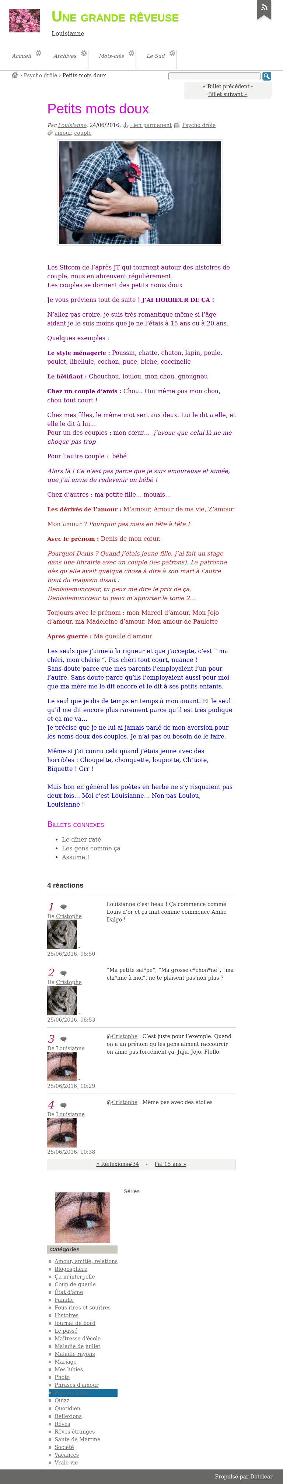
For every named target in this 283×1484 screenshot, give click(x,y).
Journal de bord (75, 1323)
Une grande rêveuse (115, 16)
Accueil (15, 75)
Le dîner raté (81, 839)
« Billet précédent (226, 86)
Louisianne (72, 125)
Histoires (66, 1315)
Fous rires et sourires (83, 1308)
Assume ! (76, 857)
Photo (62, 1377)
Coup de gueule (75, 1284)
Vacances (67, 1455)
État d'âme (69, 1292)
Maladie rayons (75, 1354)
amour (63, 133)
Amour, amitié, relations (86, 1261)
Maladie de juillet (77, 1346)
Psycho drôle (40, 75)
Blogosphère (71, 1269)
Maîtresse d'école (78, 1339)
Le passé (66, 1331)
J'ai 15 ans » (170, 1164)
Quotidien (67, 1408)
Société (64, 1447)
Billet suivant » (228, 94)
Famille (64, 1300)
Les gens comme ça (91, 848)
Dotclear (261, 1477)
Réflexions (68, 1416)
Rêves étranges (75, 1432)
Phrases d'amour (76, 1385)
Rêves (62, 1424)
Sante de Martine (77, 1439)
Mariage (66, 1362)
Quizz (62, 1400)
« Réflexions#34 (117, 1164)
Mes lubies (69, 1369)
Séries (131, 1191)
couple (82, 133)
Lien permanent (151, 125)
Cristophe (68, 916)
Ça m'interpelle (75, 1277)
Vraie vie (66, 1463)
